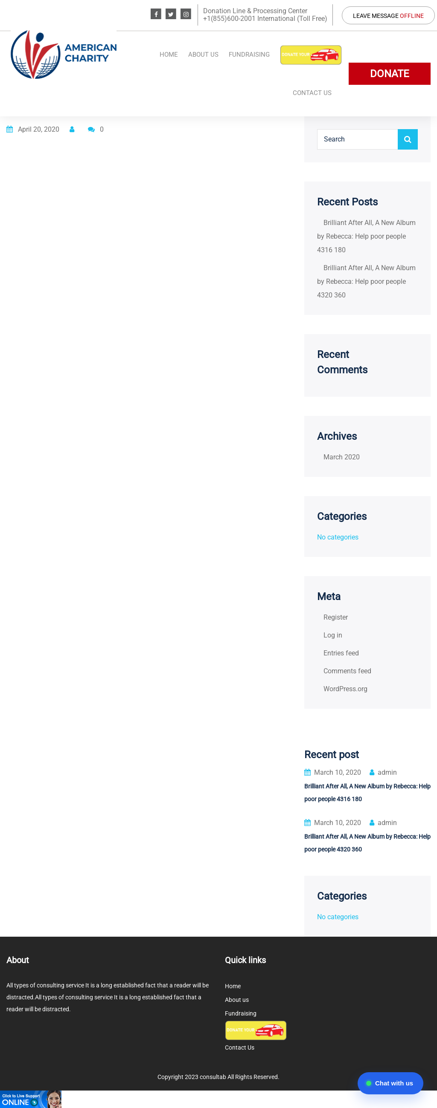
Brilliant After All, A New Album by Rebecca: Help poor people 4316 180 (366, 236)
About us (203, 54)
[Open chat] (390, 1083)
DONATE (389, 74)
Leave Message (388, 15)
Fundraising (249, 54)
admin (383, 772)
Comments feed (347, 671)
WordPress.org (345, 689)
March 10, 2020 (332, 772)
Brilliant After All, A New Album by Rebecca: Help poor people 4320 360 (366, 281)
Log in (332, 635)
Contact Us (312, 93)
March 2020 (341, 457)
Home (169, 54)
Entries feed (341, 653)
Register (335, 617)
